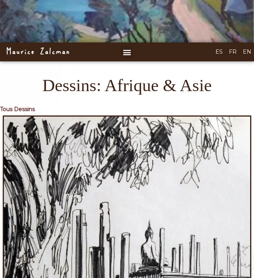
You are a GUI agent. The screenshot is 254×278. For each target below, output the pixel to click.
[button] (126, 52)
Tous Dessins (17, 109)
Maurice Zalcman (37, 52)
